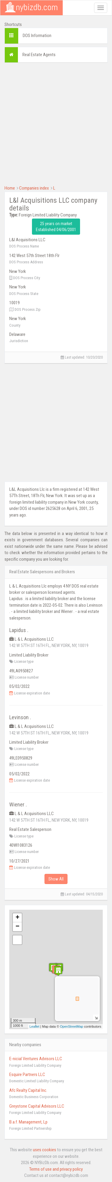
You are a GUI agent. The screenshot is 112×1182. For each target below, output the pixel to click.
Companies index (34, 188)
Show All (56, 879)
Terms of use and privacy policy (56, 1169)
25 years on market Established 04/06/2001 (56, 226)
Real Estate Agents (39, 54)
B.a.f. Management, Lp (28, 1122)
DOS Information (37, 35)
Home (9, 188)
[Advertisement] (56, 123)
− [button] (17, 926)
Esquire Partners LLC (27, 1074)
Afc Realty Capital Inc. (28, 1090)
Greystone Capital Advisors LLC (36, 1106)
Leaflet (34, 1026)
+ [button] (17, 917)
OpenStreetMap (71, 1026)
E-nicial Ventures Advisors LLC (35, 1058)
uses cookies (44, 1149)
